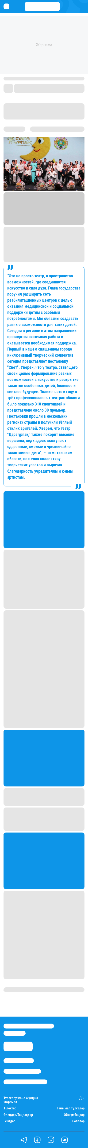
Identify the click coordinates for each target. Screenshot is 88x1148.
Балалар (78, 1121)
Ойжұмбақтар (74, 1115)
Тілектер (10, 1108)
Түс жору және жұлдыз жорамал (21, 1100)
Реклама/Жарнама (22, 1071)
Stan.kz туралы (19, 1060)
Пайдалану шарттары (25, 1081)
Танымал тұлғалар (70, 1108)
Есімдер (9, 1121)
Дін (81, 1098)
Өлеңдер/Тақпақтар (18, 1115)
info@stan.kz (15, 1033)
